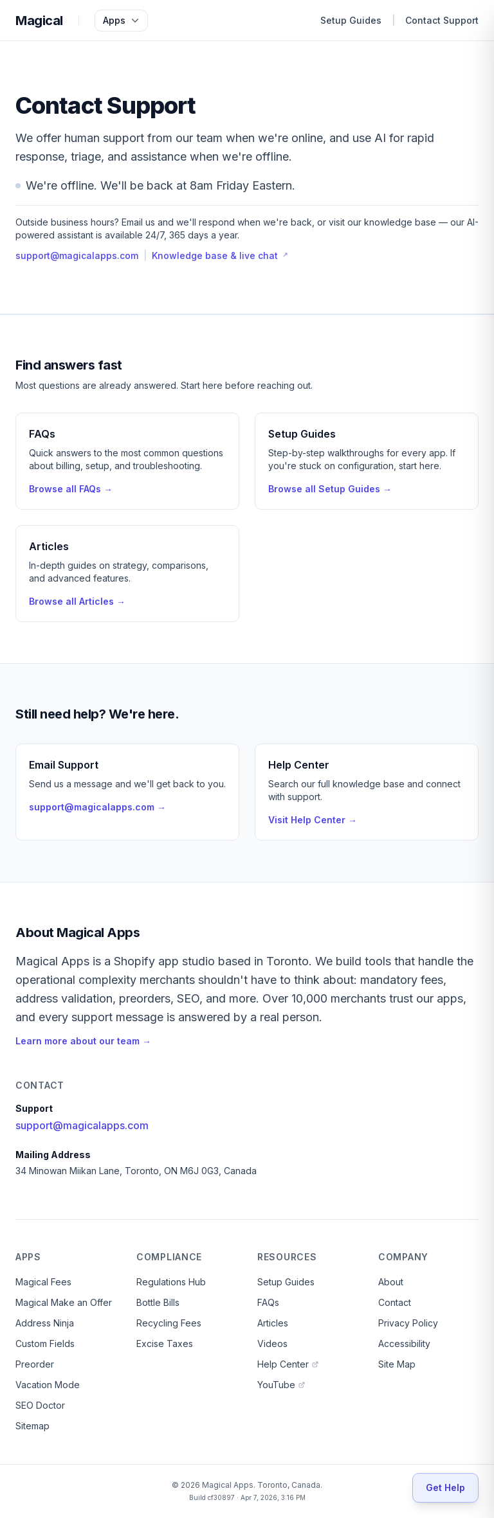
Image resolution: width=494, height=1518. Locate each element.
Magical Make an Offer (63, 1302)
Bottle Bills (157, 1302)
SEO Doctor (40, 1405)
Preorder (34, 1364)
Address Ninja (44, 1322)
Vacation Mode (47, 1384)
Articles (272, 1322)
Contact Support (442, 20)
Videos (272, 1343)
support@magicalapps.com (76, 255)
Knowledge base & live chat (220, 255)
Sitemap (32, 1425)
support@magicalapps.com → (97, 806)
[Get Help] (445, 1488)
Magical (39, 20)
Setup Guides (350, 20)
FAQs (268, 1302)
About (390, 1281)
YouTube (281, 1384)
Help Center (288, 1364)
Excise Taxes (164, 1343)
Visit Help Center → (312, 819)
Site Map (397, 1364)
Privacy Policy (408, 1322)
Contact (394, 1302)
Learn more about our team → (83, 1040)
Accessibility (404, 1343)
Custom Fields (45, 1343)
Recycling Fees (168, 1322)
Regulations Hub (171, 1281)
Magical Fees (43, 1281)
